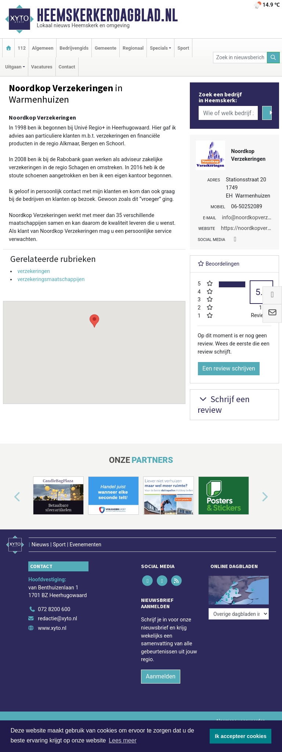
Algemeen (42, 48)
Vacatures (42, 67)
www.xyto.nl (52, 628)
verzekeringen (33, 271)
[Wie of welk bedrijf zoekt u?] (228, 113)
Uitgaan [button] (13, 67)
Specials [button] (159, 48)
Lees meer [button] (123, 740)
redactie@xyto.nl (57, 619)
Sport (183, 48)
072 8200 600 (54, 609)
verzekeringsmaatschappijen (50, 279)
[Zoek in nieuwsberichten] (240, 57)
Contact (67, 67)
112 (22, 48)
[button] (94, 345)
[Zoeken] (273, 57)
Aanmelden (161, 676)
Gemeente (105, 48)
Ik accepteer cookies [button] (241, 736)
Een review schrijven (228, 368)
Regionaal (133, 48)
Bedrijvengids (73, 48)
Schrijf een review (224, 404)
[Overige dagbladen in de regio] (239, 614)
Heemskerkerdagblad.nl (107, 15)
